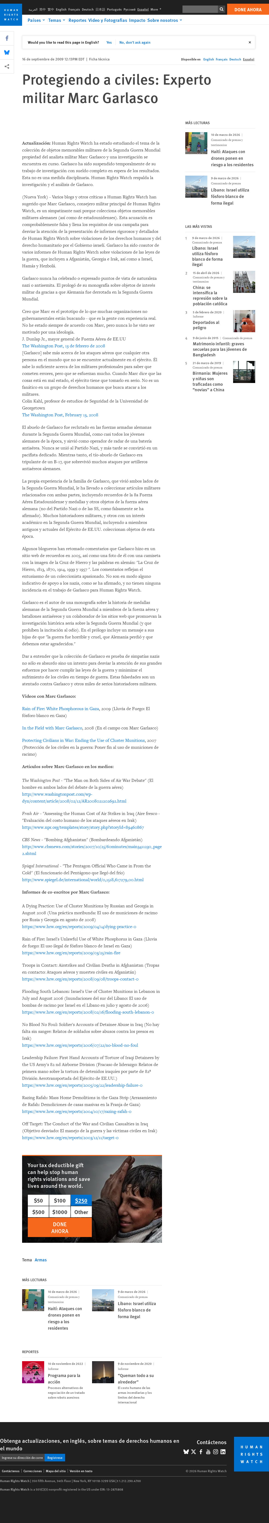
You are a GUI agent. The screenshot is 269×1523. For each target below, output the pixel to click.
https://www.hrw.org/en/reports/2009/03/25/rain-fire (71, 953)
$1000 (59, 1212)
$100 (60, 1200)
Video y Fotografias (107, 20)
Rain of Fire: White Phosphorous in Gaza (60, 708)
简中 (42, 9)
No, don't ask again (134, 42)
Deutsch (88, 9)
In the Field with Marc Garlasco (52, 728)
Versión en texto (81, 1471)
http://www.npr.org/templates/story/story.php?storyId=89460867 (83, 827)
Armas (41, 1260)
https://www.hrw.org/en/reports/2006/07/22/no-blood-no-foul (80, 1045)
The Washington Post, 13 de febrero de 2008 (63, 346)
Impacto (137, 20)
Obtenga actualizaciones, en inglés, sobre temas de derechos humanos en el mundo (89, 1444)
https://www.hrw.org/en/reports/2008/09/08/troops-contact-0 (80, 979)
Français (74, 9)
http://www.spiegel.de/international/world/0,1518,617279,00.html (83, 880)
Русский (130, 9)
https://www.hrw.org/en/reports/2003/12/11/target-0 (70, 1137)
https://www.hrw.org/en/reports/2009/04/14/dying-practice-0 (79, 926)
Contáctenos (11, 1471)
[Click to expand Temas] (57, 20)
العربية (33, 9)
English (61, 9)
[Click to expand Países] (37, 20)
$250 (81, 1200)
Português (114, 9)
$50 (38, 1200)
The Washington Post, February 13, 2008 (60, 415)
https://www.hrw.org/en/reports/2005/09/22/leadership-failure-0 (82, 1085)
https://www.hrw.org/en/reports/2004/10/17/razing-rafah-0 (76, 1111)
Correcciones (32, 1471)
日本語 (100, 9)
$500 (38, 1212)
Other (81, 1212)
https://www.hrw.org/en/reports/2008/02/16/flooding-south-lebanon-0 (88, 1012)
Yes (109, 42)
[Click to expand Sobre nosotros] (165, 20)
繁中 (51, 9)
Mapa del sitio (56, 1471)
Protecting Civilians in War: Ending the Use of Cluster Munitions (83, 740)
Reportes (78, 20)
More (156, 9)
